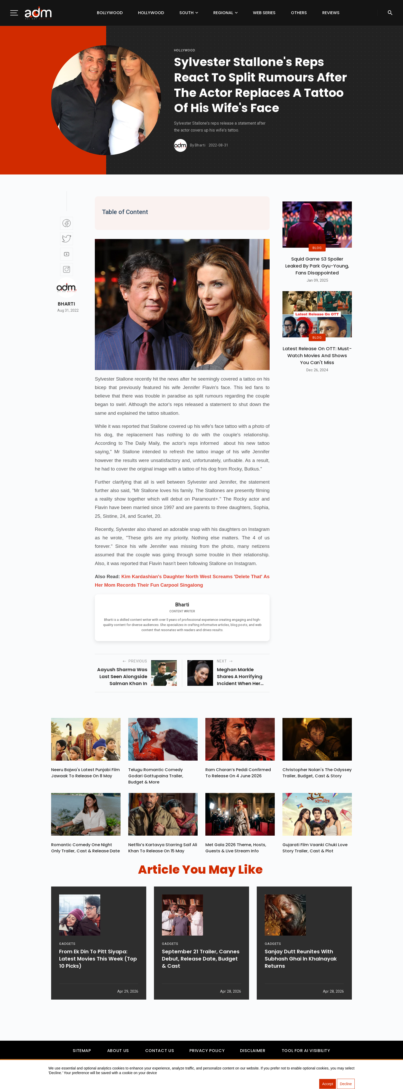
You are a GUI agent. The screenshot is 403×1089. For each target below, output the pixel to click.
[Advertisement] (19, 106)
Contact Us (159, 1051)
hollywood (184, 50)
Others (299, 13)
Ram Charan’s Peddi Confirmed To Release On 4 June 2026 (238, 773)
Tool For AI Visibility (306, 1051)
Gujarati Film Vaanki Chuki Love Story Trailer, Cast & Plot (314, 848)
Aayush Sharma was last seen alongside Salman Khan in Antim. (122, 676)
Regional (223, 13)
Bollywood (110, 13)
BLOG (317, 248)
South (186, 13)
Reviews (331, 13)
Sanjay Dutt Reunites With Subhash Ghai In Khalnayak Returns (301, 962)
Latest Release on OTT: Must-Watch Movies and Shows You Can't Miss (317, 355)
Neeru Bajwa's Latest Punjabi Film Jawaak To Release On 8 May (85, 773)
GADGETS (67, 946)
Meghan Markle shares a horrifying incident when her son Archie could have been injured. (239, 676)
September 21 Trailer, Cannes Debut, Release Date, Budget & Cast (201, 962)
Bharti (66, 304)
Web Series (264, 13)
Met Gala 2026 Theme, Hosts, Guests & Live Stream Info (235, 848)
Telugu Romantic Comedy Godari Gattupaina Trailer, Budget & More (155, 776)
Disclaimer (252, 1051)
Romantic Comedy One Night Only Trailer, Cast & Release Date (85, 848)
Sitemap (82, 1051)
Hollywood (151, 13)
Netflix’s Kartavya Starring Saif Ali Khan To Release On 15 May (162, 848)
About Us (118, 1051)
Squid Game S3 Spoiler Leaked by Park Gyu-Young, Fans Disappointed (317, 266)
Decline (346, 1084)
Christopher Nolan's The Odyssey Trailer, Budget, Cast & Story (317, 773)
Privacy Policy (207, 1051)
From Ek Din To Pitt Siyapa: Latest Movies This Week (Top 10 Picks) (98, 962)
